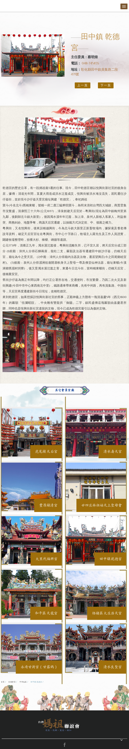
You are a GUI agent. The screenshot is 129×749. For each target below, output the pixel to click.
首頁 (3, 682)
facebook (64, 744)
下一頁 (105, 85)
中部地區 (23, 682)
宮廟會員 (12, 682)
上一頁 (82, 85)
